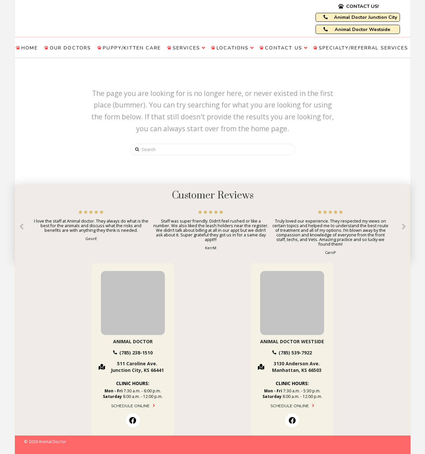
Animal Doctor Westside (292, 341)
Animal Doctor (133, 341)
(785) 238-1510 (136, 352)
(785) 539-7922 (295, 352)
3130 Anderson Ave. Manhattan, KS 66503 (296, 366)
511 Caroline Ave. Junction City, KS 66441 (137, 366)
